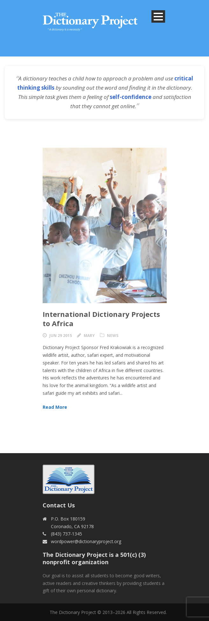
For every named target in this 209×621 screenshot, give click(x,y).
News (112, 335)
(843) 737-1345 (66, 534)
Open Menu (158, 16)
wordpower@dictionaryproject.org (86, 541)
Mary (89, 335)
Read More (55, 407)
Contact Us (59, 505)
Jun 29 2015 (60, 335)
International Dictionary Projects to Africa (101, 318)
